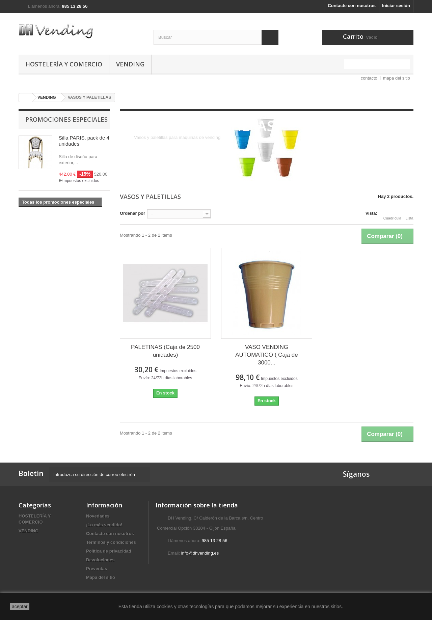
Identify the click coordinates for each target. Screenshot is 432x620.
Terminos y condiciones (111, 542)
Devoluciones (100, 559)
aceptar (20, 606)
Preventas (96, 568)
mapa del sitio (396, 78)
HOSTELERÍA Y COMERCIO (63, 64)
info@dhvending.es (200, 553)
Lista (409, 214)
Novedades (97, 516)
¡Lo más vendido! (104, 524)
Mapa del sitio (100, 577)
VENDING (130, 64)
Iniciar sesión (396, 5)
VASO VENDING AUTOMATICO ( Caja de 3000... (266, 355)
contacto (369, 78)
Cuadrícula (392, 214)
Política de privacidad (108, 551)
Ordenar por (132, 213)
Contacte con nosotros (352, 5)
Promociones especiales (66, 119)
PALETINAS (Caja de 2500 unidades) (165, 351)
